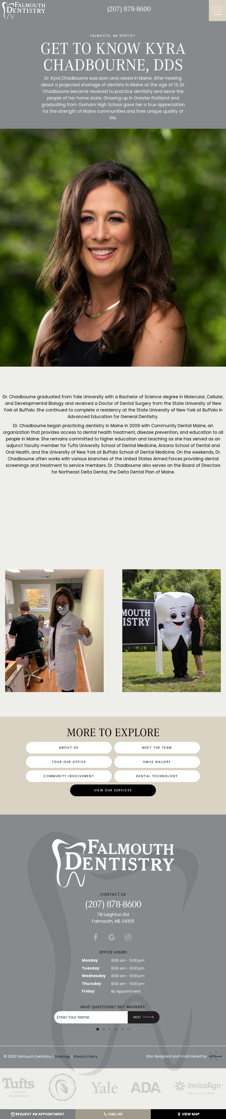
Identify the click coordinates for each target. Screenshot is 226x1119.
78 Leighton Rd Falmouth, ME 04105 (113, 917)
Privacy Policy (86, 1056)
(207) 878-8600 (129, 8)
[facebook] (95, 937)
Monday (90, 960)
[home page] (23, 10)
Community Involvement (68, 776)
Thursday (91, 983)
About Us (68, 748)
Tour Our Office (69, 762)
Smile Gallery (157, 762)
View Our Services (113, 790)
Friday (88, 991)
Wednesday (94, 975)
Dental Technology (157, 776)
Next (143, 1017)
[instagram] (128, 937)
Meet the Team (157, 748)
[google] (111, 937)
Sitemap (62, 1056)
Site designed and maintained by (183, 1056)
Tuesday (90, 968)
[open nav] (217, 10)
